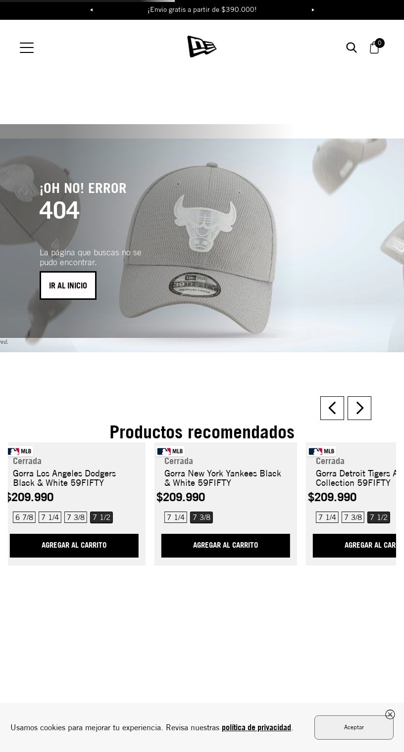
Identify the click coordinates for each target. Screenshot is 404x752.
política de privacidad (256, 727)
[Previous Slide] (332, 387)
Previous (91, 10)
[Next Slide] (359, 387)
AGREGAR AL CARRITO (74, 524)
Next (313, 10)
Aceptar (354, 727)
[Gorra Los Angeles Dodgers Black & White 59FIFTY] (74, 478)
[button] (99, 496)
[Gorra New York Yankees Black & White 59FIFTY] (225, 478)
